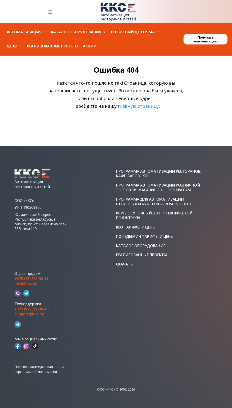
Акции (90, 46)
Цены (14, 46)
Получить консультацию (205, 39)
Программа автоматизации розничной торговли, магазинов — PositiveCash (158, 187)
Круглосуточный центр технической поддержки (154, 215)
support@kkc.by (29, 314)
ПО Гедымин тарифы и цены (145, 236)
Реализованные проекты (52, 46)
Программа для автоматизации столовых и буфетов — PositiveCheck (154, 201)
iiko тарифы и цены (136, 227)
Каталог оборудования (78, 32)
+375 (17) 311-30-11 (31, 278)
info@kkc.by (25, 283)
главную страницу (138, 106)
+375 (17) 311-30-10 (31, 309)
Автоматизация (26, 32)
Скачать (124, 264)
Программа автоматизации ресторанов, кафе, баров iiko (158, 174)
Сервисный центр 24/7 (136, 32)
